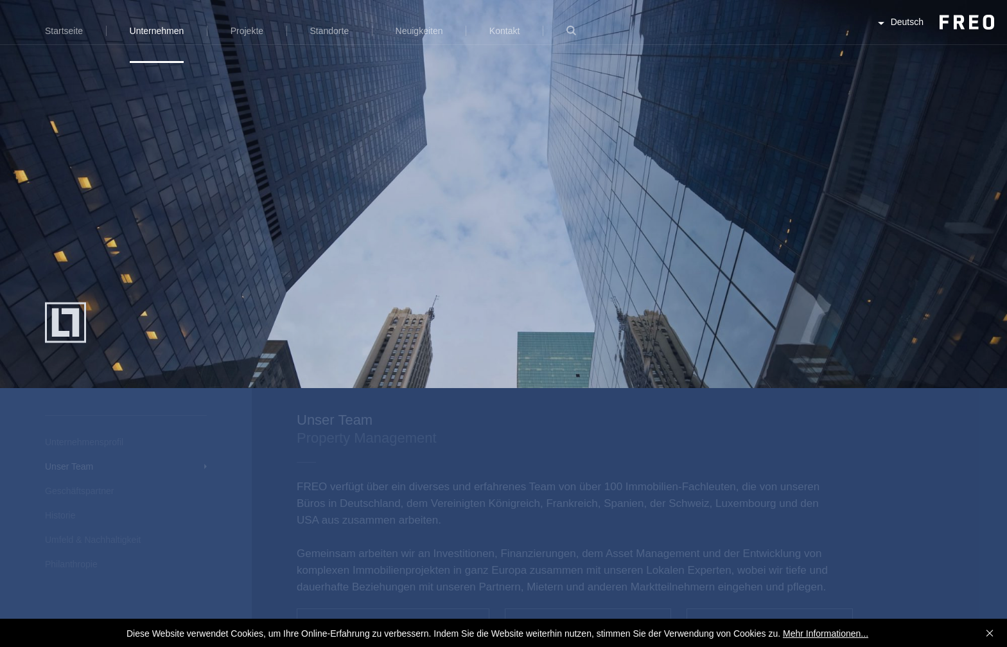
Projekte (247, 31)
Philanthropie (71, 564)
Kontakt (504, 31)
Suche (571, 38)
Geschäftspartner (79, 491)
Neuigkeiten (419, 31)
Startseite (64, 31)
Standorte (329, 31)
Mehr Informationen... (825, 633)
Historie (60, 515)
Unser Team (69, 466)
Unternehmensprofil (84, 442)
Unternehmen (157, 31)
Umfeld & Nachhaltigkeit (93, 540)
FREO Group (934, 33)
